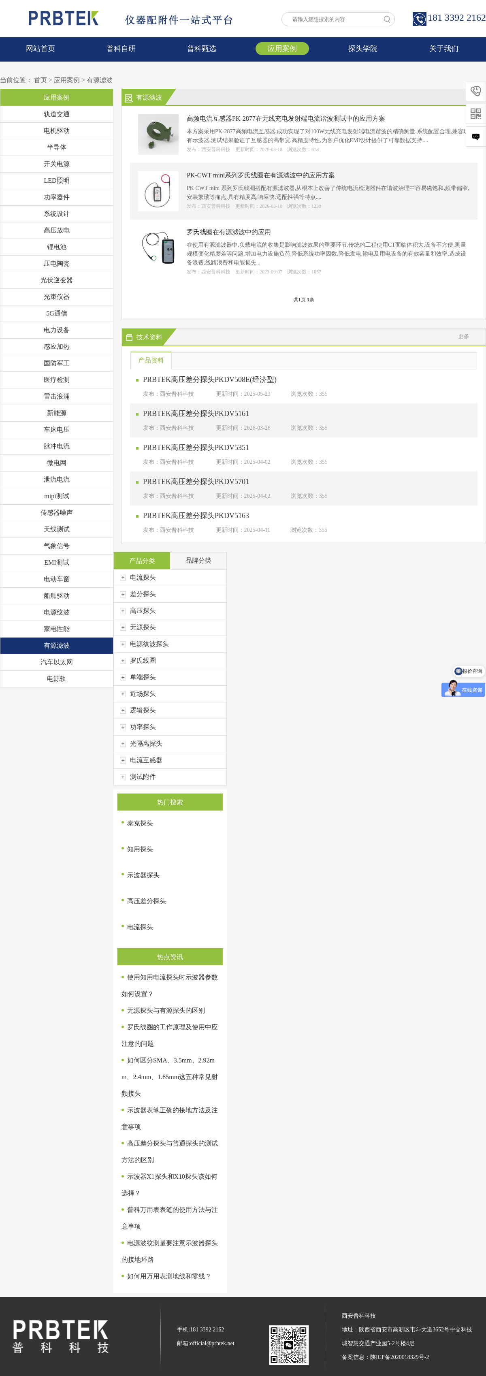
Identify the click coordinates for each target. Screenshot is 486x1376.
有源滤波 (100, 80)
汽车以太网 (56, 662)
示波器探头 (143, 875)
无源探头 (138, 627)
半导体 (56, 147)
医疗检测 (57, 379)
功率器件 (57, 197)
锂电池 (56, 246)
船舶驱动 (57, 595)
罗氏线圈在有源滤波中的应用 (229, 231)
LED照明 (56, 180)
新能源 (56, 413)
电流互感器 (141, 760)
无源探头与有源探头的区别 (166, 1010)
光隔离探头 (141, 743)
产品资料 (151, 360)
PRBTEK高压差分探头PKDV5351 (196, 448)
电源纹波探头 (144, 643)
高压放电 (57, 230)
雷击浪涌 (57, 396)
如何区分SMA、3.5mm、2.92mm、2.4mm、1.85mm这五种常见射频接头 (170, 1077)
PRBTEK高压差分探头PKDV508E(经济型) (210, 379)
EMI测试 (56, 562)
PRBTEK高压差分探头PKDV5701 (196, 482)
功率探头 (138, 726)
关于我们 (443, 49)
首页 (40, 80)
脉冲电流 (57, 446)
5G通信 (56, 313)
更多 (463, 336)
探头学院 (362, 49)
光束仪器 (57, 296)
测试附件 (138, 776)
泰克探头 (140, 823)
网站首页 (40, 49)
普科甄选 (201, 49)
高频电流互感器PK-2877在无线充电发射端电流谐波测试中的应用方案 (286, 118)
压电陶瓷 (57, 263)
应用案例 (282, 49)
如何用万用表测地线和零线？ (169, 1276)
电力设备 (57, 329)
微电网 (56, 462)
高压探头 (138, 610)
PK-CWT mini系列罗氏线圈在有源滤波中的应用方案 (261, 175)
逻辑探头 (138, 710)
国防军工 (57, 363)
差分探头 (138, 594)
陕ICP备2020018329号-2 (399, 1357)
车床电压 (57, 429)
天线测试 (57, 529)
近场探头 (138, 693)
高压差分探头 (146, 901)
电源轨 (56, 678)
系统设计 (57, 213)
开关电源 (57, 163)
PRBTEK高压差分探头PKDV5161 (196, 414)
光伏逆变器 (56, 280)
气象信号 (57, 545)
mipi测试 (56, 496)
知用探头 (140, 849)
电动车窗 (57, 579)
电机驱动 (57, 130)
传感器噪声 (56, 512)
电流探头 (138, 577)
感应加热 (57, 346)
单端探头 (138, 677)
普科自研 (121, 49)
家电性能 (57, 628)
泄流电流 (57, 479)
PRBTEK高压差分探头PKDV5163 (196, 516)
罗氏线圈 (138, 660)
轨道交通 (57, 114)
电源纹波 (57, 612)
